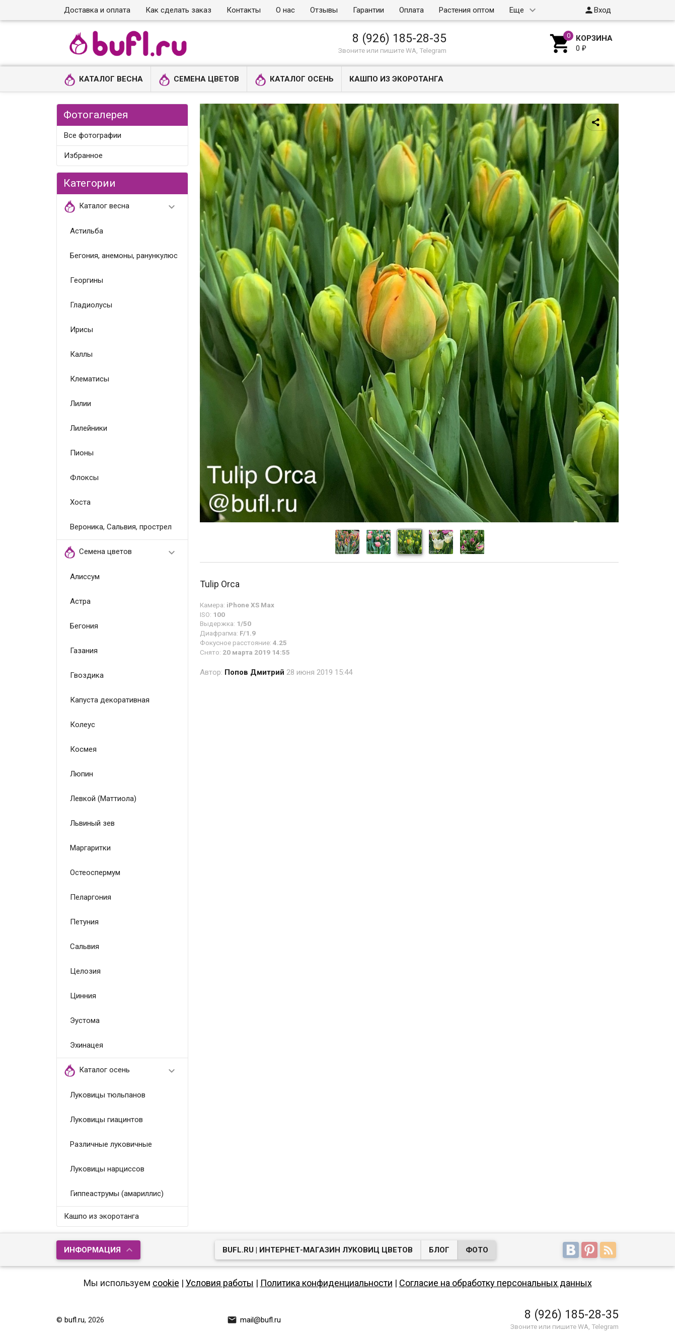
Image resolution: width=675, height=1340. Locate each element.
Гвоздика (87, 675)
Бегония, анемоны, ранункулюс (124, 255)
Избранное (83, 155)
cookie (166, 1283)
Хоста (80, 502)
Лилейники (88, 428)
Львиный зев (92, 823)
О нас (285, 10)
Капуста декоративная (109, 699)
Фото (477, 1249)
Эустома (85, 1020)
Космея (83, 749)
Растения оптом (466, 10)
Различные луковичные (111, 1144)
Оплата (411, 10)
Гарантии (368, 10)
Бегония (84, 625)
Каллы (81, 354)
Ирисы (81, 329)
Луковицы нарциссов (107, 1168)
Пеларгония (90, 897)
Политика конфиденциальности (326, 1283)
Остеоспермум (95, 872)
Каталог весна (103, 79)
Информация (92, 1249)
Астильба (86, 230)
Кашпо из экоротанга (396, 79)
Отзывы (324, 10)
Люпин (81, 773)
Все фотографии (92, 135)
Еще (516, 10)
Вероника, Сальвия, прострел (121, 526)
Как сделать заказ (178, 10)
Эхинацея (86, 1045)
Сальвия (84, 946)
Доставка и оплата (97, 10)
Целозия (85, 971)
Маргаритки (90, 847)
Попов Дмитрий (254, 672)
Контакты (244, 10)
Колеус (82, 724)
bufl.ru (74, 1319)
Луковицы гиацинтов (106, 1119)
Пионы (82, 452)
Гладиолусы (91, 304)
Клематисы (89, 378)
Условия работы (220, 1283)
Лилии (80, 403)
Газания (84, 650)
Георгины (86, 280)
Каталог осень (294, 79)
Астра (80, 601)
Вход (597, 10)
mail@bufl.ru (254, 1319)
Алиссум (85, 576)
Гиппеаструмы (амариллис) (117, 1193)
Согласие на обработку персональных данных (495, 1283)
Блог (439, 1249)
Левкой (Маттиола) (103, 798)
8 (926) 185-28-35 (399, 38)
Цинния (83, 995)
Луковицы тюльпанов (107, 1094)
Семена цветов (199, 79)
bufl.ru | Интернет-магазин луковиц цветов (317, 1249)
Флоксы (84, 477)
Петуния (84, 921)
